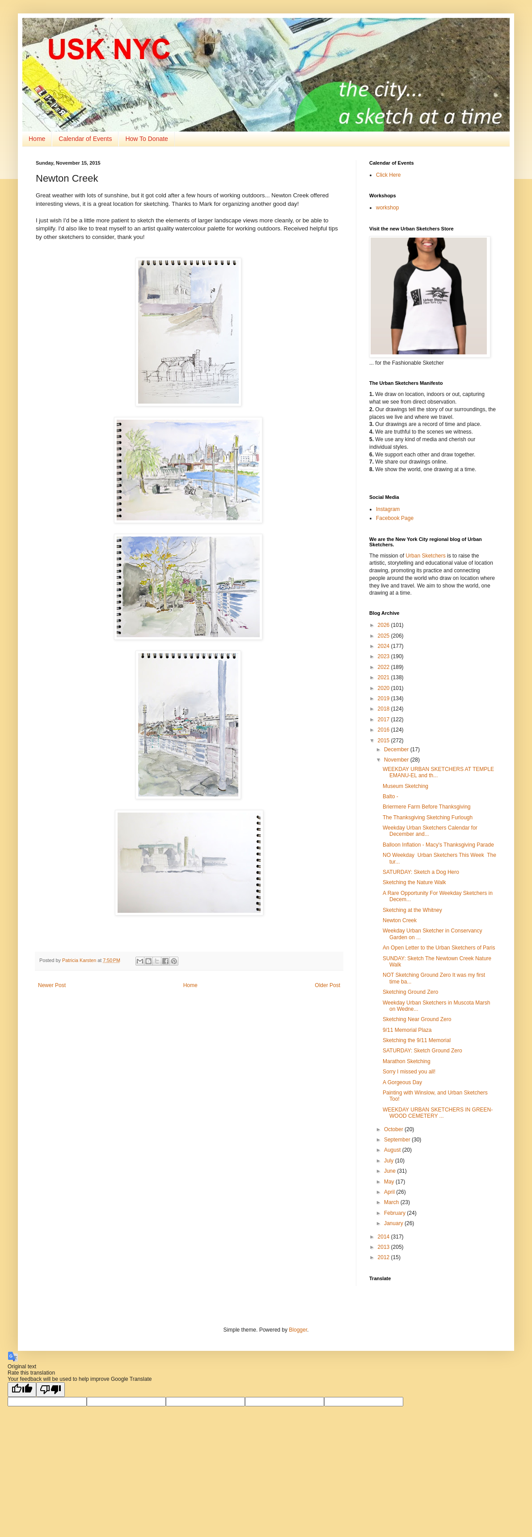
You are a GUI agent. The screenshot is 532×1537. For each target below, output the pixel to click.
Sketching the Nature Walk (414, 882)
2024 (384, 646)
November (397, 760)
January (394, 1223)
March (392, 1202)
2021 (384, 677)
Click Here (388, 175)
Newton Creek (400, 920)
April (390, 1192)
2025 (384, 636)
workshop (387, 207)
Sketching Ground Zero (410, 992)
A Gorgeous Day (402, 1082)
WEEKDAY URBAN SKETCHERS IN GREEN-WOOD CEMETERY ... (438, 1113)
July (389, 1161)
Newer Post (52, 985)
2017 (384, 719)
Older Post (327, 985)
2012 (384, 1257)
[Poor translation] (50, 1389)
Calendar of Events (85, 138)
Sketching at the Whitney (412, 910)
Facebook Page (395, 518)
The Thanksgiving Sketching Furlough (428, 817)
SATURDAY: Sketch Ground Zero (422, 1050)
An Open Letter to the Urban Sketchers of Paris (439, 948)
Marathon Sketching (407, 1061)
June (390, 1171)
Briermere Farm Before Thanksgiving (427, 807)
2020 (384, 688)
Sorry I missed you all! (409, 1072)
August (393, 1150)
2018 (384, 709)
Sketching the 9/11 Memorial (417, 1040)
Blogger (298, 1330)
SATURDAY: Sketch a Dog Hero (421, 872)
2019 (384, 698)
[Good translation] (22, 1389)
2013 (384, 1247)
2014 (384, 1237)
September (398, 1140)
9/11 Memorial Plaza (407, 1030)
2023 (384, 656)
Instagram (388, 509)
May (390, 1182)
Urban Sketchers (425, 556)
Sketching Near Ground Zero (417, 1019)
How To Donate (146, 138)
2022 (384, 667)
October (394, 1129)
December (397, 749)
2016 (384, 730)
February (395, 1213)
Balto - (390, 796)
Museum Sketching (405, 786)
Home (37, 138)
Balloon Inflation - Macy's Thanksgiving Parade (438, 845)
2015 (384, 740)
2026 (384, 625)
